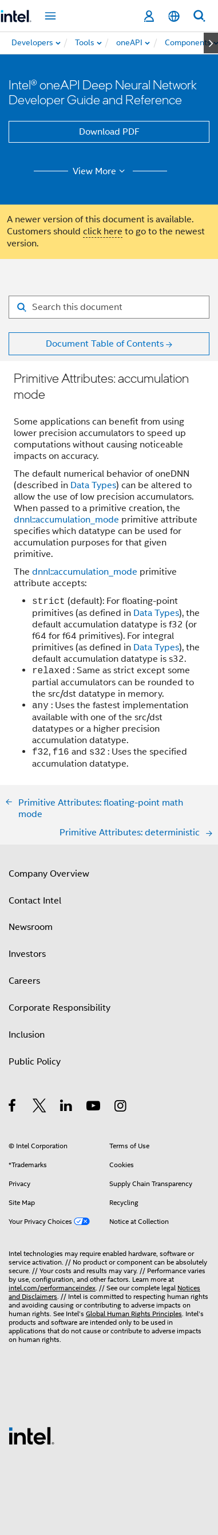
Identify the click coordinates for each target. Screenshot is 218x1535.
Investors (27, 954)
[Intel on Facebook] (13, 1107)
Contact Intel (35, 900)
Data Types (93, 485)
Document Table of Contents (105, 344)
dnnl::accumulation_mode (66, 519)
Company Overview (49, 874)
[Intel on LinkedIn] (67, 1107)
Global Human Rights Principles (134, 1313)
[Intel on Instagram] (121, 1107)
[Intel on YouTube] (94, 1107)
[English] (174, 16)
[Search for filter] (109, 307)
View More (100, 171)
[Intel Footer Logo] (31, 1435)
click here (102, 231)
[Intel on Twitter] (40, 1107)
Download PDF (109, 132)
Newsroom (31, 927)
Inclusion (27, 1035)
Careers (24, 981)
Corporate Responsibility (59, 1008)
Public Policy (35, 1061)
